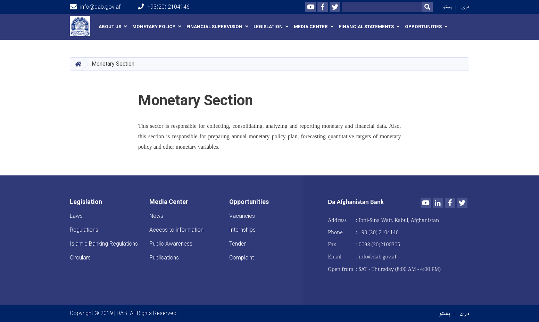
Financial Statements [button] (366, 26)
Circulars (80, 257)
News (156, 216)
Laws (76, 216)
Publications (164, 257)
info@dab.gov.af (95, 6)
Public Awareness (170, 243)
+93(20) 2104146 (164, 6)
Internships (242, 229)
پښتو (447, 6)
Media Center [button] (311, 26)
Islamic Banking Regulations (104, 243)
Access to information (176, 229)
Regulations (84, 229)
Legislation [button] (268, 26)
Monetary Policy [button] (153, 26)
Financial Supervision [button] (214, 26)
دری (465, 6)
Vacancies (242, 216)
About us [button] (110, 26)
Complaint (241, 257)
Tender (237, 243)
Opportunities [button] (423, 26)
